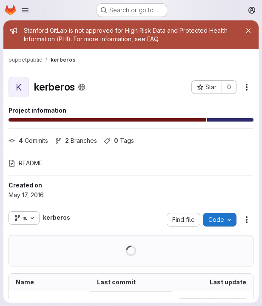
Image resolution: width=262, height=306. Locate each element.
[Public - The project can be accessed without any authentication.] (81, 87)
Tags (119, 140)
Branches (76, 140)
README (26, 163)
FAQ (152, 38)
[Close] (248, 31)
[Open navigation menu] (25, 10)
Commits (28, 140)
